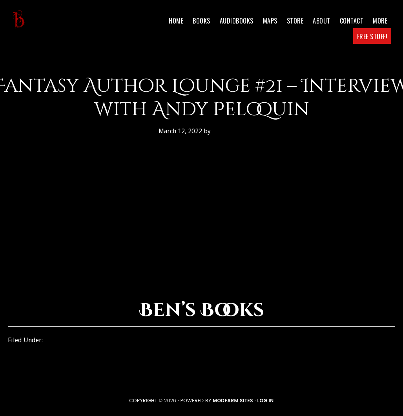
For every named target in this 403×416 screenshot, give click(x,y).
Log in (265, 400)
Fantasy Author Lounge (80, 340)
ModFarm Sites (233, 400)
